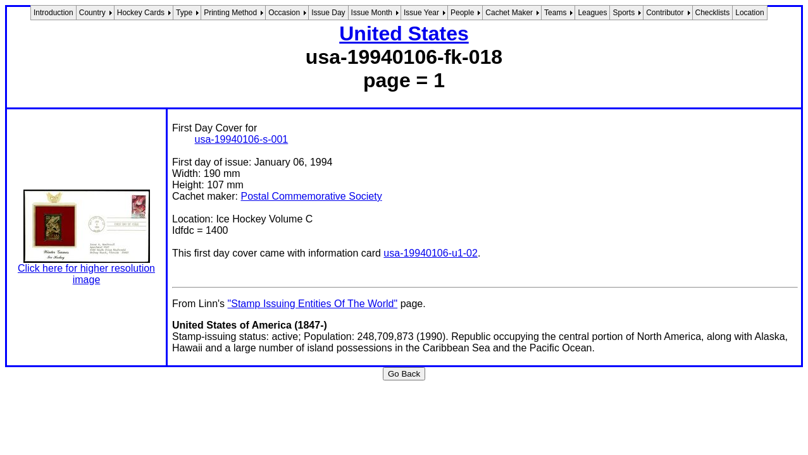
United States (403, 33)
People (462, 12)
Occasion (284, 12)
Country (92, 12)
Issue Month (371, 12)
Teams (555, 12)
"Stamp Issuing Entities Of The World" (313, 303)
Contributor (664, 12)
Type (184, 12)
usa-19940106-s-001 (242, 139)
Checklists (712, 12)
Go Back (404, 374)
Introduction (53, 12)
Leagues (592, 12)
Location (749, 12)
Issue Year (421, 12)
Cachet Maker (509, 12)
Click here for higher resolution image (86, 274)
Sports (623, 12)
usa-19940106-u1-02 (430, 253)
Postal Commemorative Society (311, 196)
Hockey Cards (141, 12)
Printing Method (230, 12)
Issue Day (328, 12)
